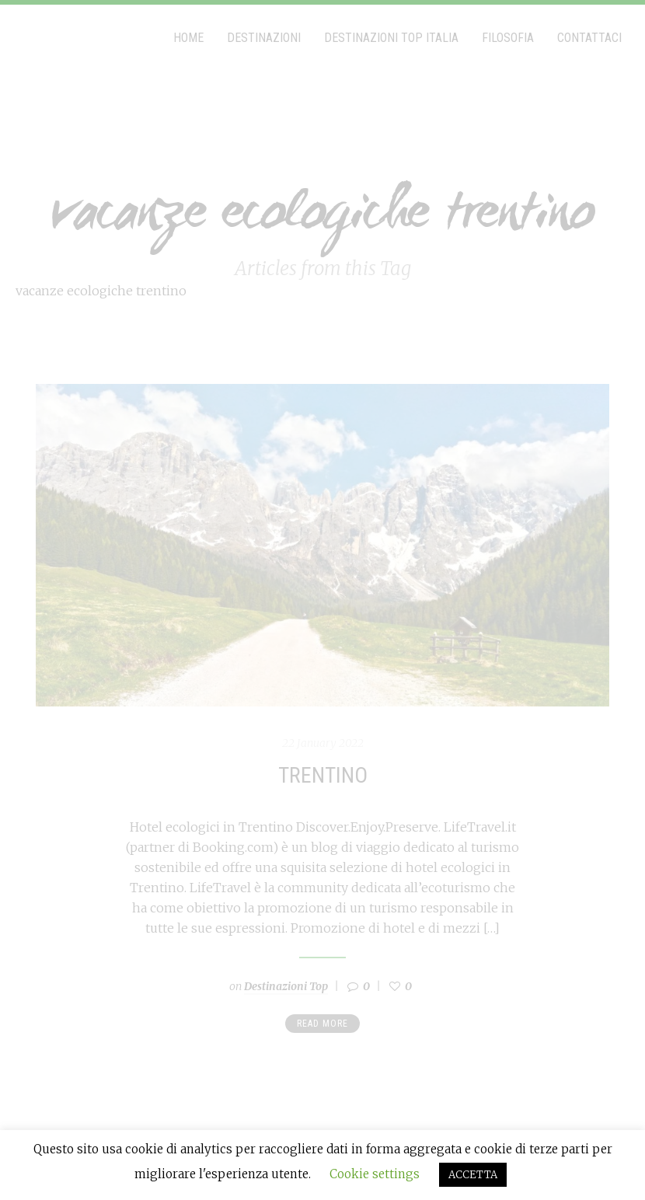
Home (188, 37)
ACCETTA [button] (472, 1174)
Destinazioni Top (286, 986)
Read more (322, 1023)
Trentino (323, 775)
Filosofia (508, 37)
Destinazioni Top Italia (391, 37)
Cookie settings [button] (374, 1174)
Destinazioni (264, 37)
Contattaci (589, 37)
